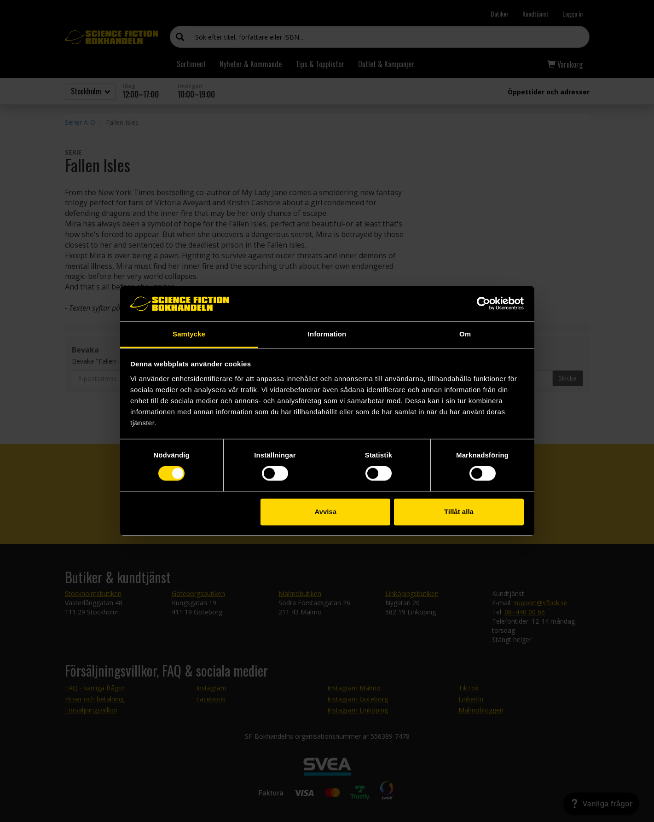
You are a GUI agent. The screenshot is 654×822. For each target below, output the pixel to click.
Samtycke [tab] (189, 334)
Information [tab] (327, 334)
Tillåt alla (459, 511)
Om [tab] (465, 334)
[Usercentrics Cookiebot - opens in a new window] (483, 304)
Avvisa (325, 511)
